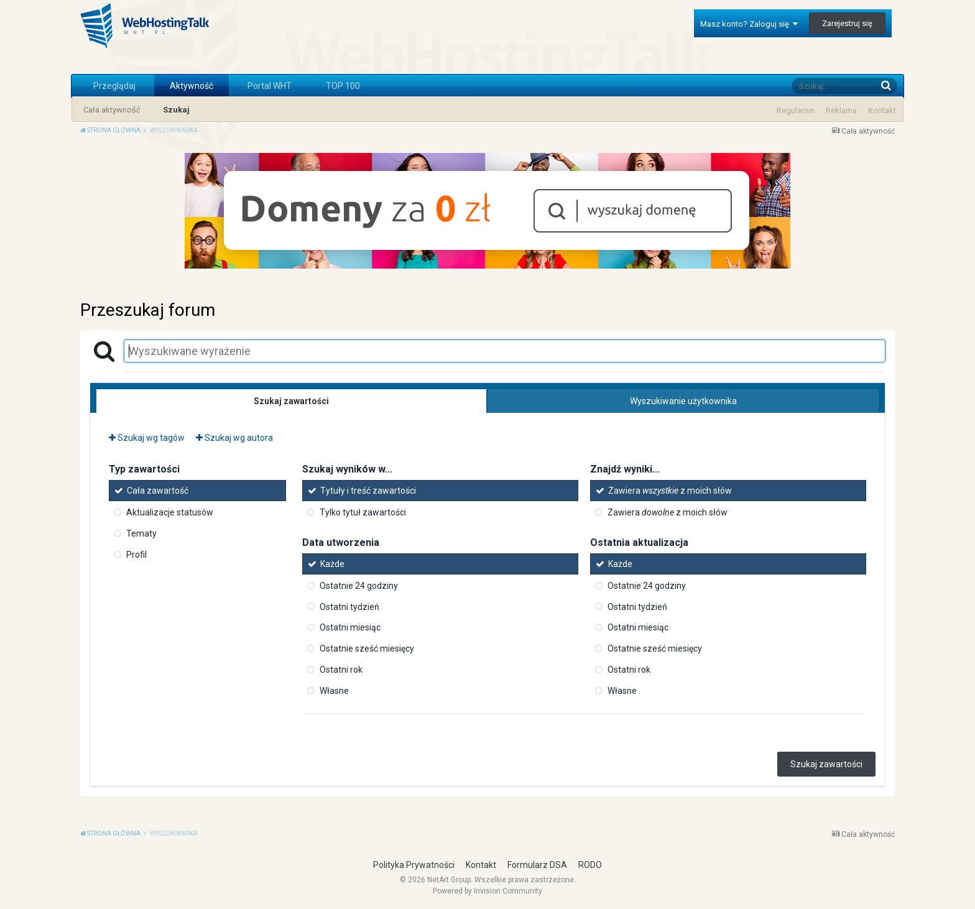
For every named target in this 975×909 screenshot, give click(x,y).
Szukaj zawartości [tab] (291, 401)
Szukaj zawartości (826, 764)
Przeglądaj (114, 86)
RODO (590, 865)
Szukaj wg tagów (147, 438)
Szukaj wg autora (234, 438)
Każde (332, 564)
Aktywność (191, 86)
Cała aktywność (112, 109)
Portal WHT (269, 86)
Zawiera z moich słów (670, 491)
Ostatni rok (341, 670)
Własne (334, 691)
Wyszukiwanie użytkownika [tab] (683, 401)
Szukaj (176, 109)
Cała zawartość (157, 491)
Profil (136, 555)
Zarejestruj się (847, 23)
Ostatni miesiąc (350, 627)
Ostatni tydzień (349, 606)
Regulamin (796, 110)
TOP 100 (343, 86)
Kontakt (882, 110)
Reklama (841, 110)
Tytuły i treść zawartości (368, 491)
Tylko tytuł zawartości (363, 512)
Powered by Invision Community (487, 891)
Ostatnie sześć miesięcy (367, 648)
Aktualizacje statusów (169, 512)
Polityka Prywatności (414, 865)
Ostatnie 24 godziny (359, 586)
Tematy (141, 533)
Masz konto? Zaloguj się (749, 24)
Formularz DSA (537, 865)
